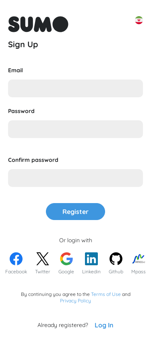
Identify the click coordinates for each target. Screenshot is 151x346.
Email (15, 70)
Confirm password (33, 160)
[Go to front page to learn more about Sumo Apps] (38, 24)
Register (75, 212)
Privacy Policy (75, 301)
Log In (104, 325)
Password (21, 111)
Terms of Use (106, 294)
